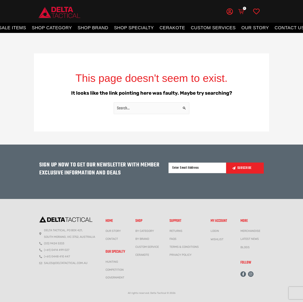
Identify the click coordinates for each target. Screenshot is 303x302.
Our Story (255, 27)
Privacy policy (180, 255)
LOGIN (215, 231)
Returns (175, 231)
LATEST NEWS (249, 239)
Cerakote (172, 27)
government (114, 277)
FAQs (172, 239)
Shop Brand (93, 27)
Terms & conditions (184, 247)
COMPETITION (114, 270)
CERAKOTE (142, 255)
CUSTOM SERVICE (147, 247)
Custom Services (213, 27)
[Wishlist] (256, 12)
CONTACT (111, 239)
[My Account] (229, 11)
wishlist (217, 239)
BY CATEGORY (144, 231)
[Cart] (241, 11)
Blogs (245, 247)
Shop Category (52, 27)
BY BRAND (142, 239)
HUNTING (111, 262)
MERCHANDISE (250, 231)
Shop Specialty (134, 27)
